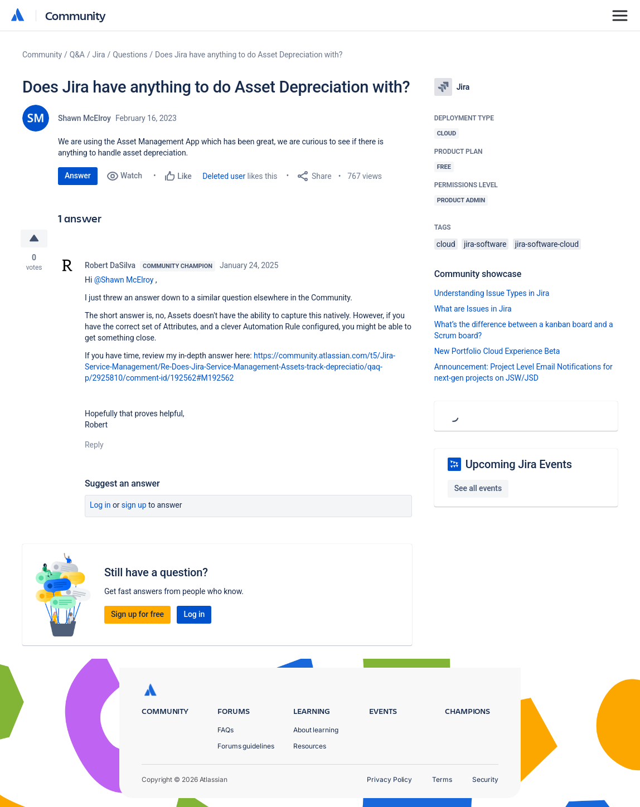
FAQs (225, 730)
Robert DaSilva (110, 265)
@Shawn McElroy (124, 279)
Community (75, 15)
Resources (309, 746)
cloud (446, 244)
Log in (100, 504)
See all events (478, 488)
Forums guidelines (245, 746)
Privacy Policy (389, 779)
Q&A (77, 54)
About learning (315, 730)
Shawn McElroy (84, 118)
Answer (78, 175)
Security (485, 779)
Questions (130, 54)
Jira (99, 54)
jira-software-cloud (547, 244)
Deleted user (223, 176)
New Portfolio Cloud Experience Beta (497, 351)
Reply (94, 444)
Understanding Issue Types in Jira (492, 293)
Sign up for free (137, 614)
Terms (442, 779)
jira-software (485, 244)
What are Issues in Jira (473, 308)
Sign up (134, 504)
